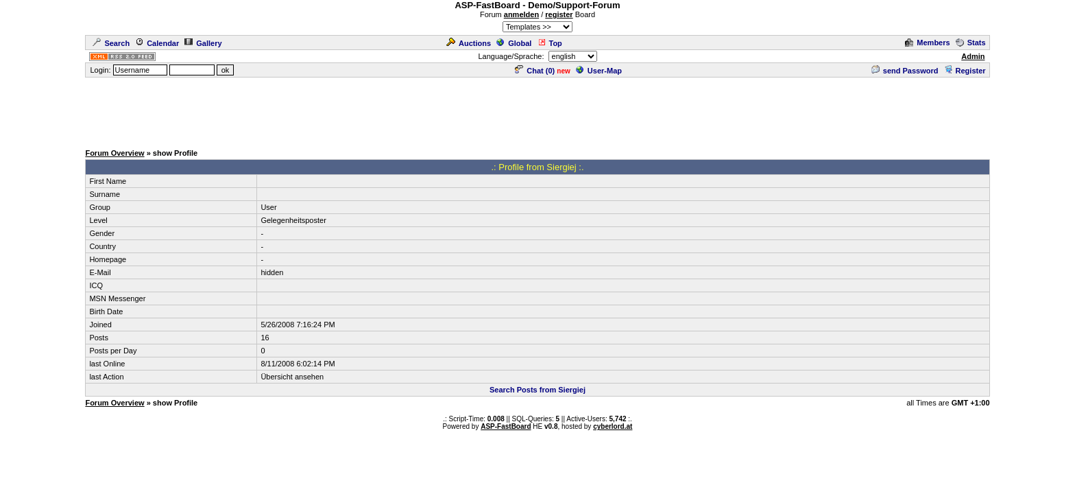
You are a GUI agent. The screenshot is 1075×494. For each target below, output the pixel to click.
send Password (905, 71)
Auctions (468, 43)
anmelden (521, 14)
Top (550, 43)
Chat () (535, 71)
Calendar (157, 43)
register (558, 14)
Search (111, 43)
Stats (971, 42)
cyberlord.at (612, 426)
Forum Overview (114, 153)
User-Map (599, 71)
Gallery (202, 43)
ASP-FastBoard (506, 426)
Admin (973, 56)
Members (927, 42)
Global (513, 43)
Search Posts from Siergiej (537, 390)
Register (965, 71)
